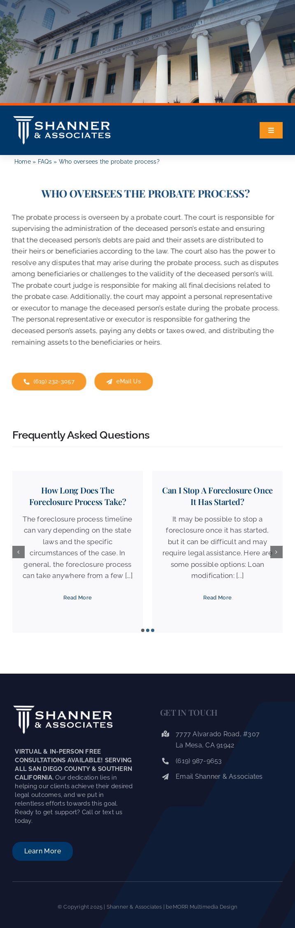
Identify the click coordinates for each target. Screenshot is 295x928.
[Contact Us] (48, 381)
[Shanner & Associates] (61, 117)
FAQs (45, 161)
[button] (142, 630)
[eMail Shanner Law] (122, 381)
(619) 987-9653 (199, 761)
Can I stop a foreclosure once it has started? (217, 495)
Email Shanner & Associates (219, 776)
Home (22, 161)
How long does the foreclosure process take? (77, 495)
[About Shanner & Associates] (42, 851)
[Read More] (78, 598)
